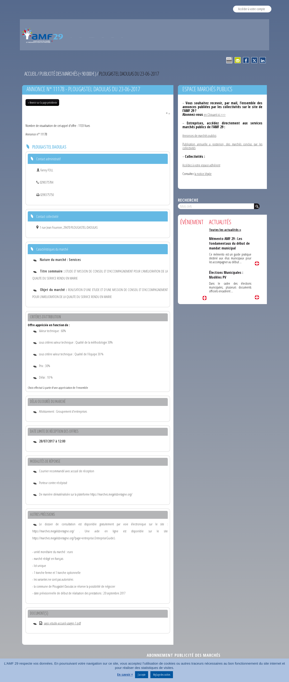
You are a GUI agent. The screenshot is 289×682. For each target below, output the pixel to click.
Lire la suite (204, 298)
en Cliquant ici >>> (215, 114)
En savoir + (125, 674)
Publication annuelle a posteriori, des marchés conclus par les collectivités (222, 146)
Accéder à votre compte (251, 9)
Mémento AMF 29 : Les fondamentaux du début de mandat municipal (230, 243)
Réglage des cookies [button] (161, 675)
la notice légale (203, 173)
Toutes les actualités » (226, 229)
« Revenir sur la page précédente (42, 102)
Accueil (30, 73)
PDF (165, 112)
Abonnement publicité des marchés (183, 655)
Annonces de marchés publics (199, 135)
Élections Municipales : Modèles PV (226, 274)
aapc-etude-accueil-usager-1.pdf (60, 623)
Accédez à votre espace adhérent (201, 165)
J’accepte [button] (141, 675)
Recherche (188, 200)
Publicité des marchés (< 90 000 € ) (69, 73)
